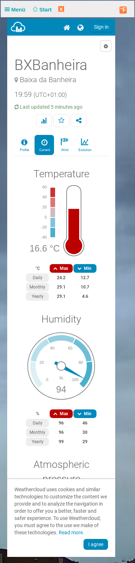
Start (41, 9)
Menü (16, 9)
